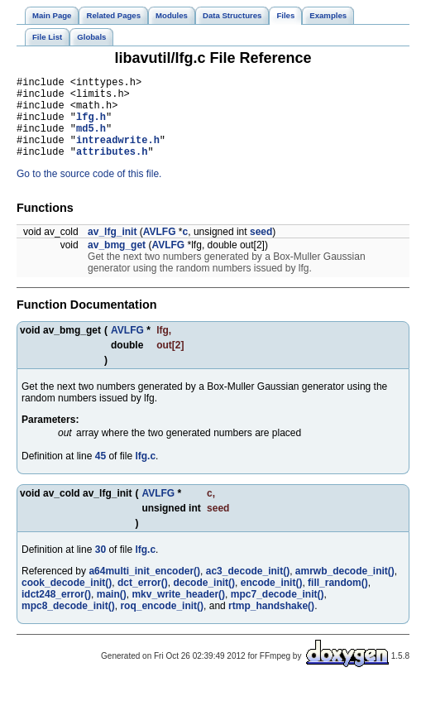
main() (112, 611)
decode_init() (204, 600)
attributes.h (111, 168)
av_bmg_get (117, 262)
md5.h (91, 140)
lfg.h (91, 126)
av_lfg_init (112, 249)
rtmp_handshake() (271, 623)
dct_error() (142, 600)
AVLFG (159, 249)
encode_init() (272, 600)
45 (100, 473)
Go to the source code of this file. (89, 191)
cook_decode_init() (67, 600)
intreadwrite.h (118, 154)
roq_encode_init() (161, 623)
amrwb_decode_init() (345, 588)
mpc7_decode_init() (277, 611)
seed (261, 249)
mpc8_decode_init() (68, 623)
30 (100, 567)
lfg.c (145, 473)
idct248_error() (56, 611)
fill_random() (338, 600)
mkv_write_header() (178, 611)
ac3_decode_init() (248, 588)
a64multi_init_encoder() (144, 588)
